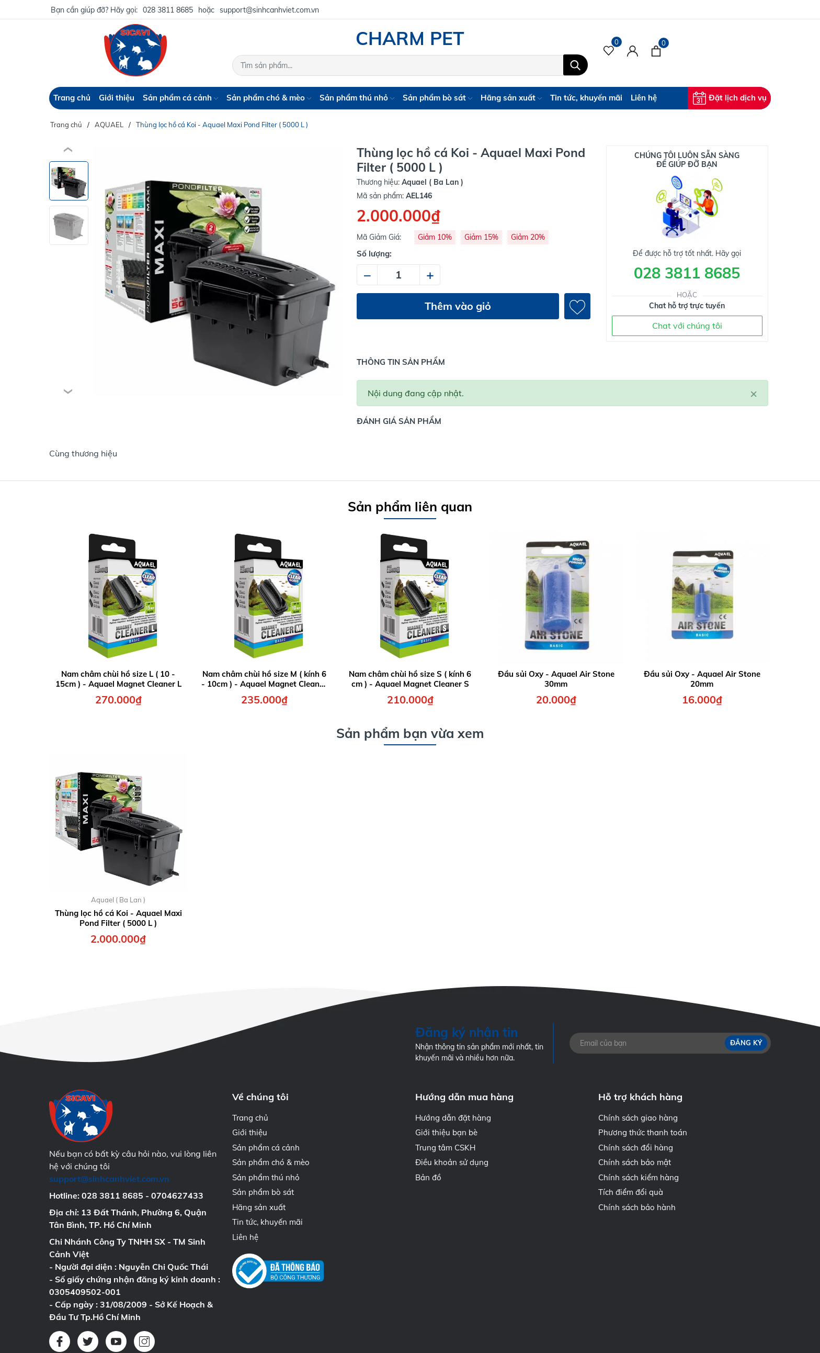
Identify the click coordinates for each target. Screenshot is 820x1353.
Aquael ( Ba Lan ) (118, 900)
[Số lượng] (398, 274)
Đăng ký (746, 1042)
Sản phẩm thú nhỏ (357, 98)
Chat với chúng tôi (687, 325)
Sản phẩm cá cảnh (180, 98)
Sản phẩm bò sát (437, 98)
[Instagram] (144, 1341)
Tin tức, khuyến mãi (586, 98)
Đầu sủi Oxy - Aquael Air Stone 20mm (702, 679)
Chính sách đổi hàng (635, 1148)
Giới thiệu (116, 98)
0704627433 (177, 1195)
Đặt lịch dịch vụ (730, 98)
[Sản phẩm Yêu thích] (608, 50)
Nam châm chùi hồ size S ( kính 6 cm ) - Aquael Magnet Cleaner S (410, 679)
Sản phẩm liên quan (410, 506)
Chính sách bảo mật (634, 1162)
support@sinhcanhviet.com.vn (269, 10)
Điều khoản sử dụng (451, 1162)
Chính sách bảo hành (637, 1207)
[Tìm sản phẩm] (410, 65)
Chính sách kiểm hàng (638, 1177)
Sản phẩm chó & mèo (268, 98)
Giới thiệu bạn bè (446, 1132)
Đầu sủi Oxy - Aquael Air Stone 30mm (556, 679)
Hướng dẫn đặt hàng (453, 1118)
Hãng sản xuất (511, 98)
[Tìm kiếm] (575, 64)
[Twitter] (87, 1341)
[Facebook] (59, 1341)
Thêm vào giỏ (458, 305)
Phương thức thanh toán (642, 1132)
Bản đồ (428, 1177)
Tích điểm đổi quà (630, 1192)
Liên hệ (644, 98)
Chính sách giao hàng (638, 1118)
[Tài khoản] (632, 50)
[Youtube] (116, 1341)
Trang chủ (71, 98)
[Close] (753, 393)
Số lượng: (374, 254)
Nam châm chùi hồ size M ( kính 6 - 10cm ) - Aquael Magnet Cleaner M (264, 679)
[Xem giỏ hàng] (656, 50)
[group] (219, 271)
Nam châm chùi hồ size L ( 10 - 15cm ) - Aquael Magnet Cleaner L (118, 679)
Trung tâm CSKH (445, 1148)
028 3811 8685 (168, 10)
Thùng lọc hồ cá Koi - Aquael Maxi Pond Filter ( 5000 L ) (118, 918)
